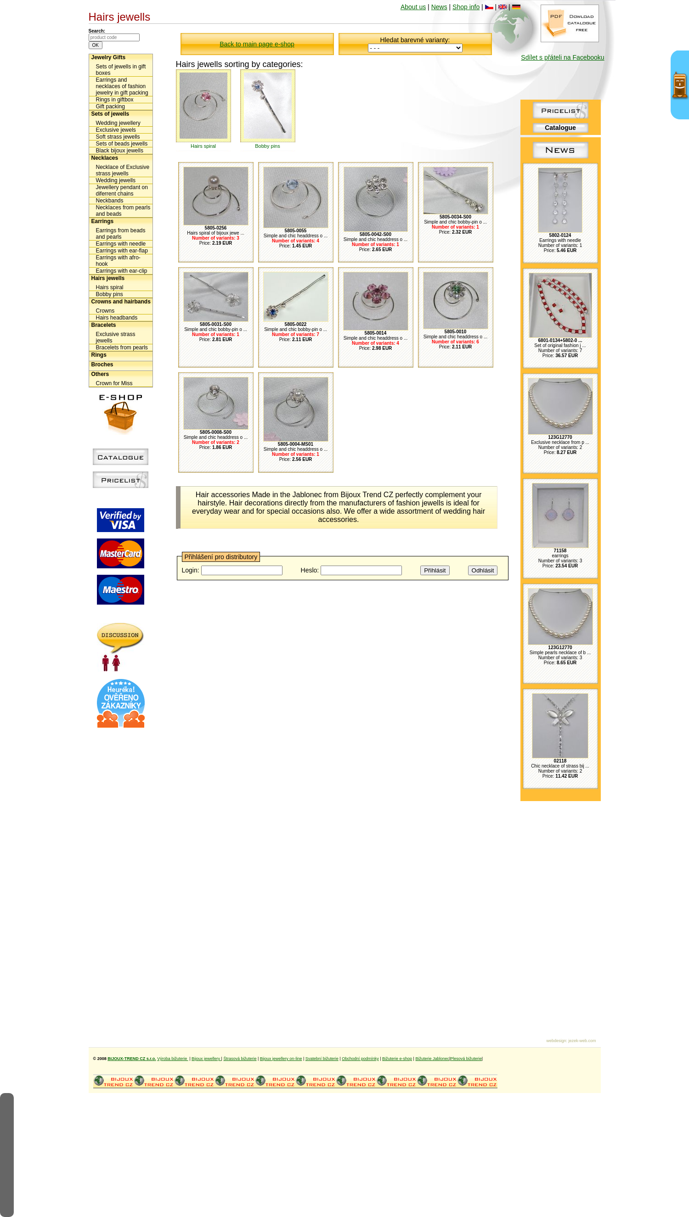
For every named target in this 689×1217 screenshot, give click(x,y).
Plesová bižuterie (466, 1058)
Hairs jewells (108, 278)
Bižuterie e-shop (397, 1058)
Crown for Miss (114, 383)
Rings (99, 355)
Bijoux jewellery (206, 1058)
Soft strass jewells (118, 137)
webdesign (556, 1040)
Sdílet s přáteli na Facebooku (562, 57)
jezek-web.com (582, 1040)
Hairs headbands (117, 317)
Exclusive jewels (116, 130)
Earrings (102, 221)
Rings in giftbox (115, 99)
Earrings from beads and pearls (121, 233)
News (439, 7)
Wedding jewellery (118, 123)
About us (413, 7)
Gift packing (110, 106)
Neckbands (110, 200)
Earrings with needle (121, 244)
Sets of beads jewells (122, 143)
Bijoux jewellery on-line (281, 1058)
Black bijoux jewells (119, 150)
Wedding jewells (116, 180)
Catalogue (560, 127)
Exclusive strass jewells (116, 337)
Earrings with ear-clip (121, 271)
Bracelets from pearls (122, 347)
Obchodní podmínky (360, 1058)
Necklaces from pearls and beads (123, 210)
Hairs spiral (110, 287)
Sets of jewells (110, 114)
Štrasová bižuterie (239, 1058)
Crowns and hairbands (121, 301)
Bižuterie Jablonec (432, 1058)
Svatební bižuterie (322, 1058)
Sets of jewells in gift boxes (121, 69)
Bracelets (103, 325)
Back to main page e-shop (257, 44)
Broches (102, 364)
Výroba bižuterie (172, 1058)
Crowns (105, 311)
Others (100, 374)
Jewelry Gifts (108, 57)
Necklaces (105, 158)
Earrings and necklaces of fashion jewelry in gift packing (122, 86)
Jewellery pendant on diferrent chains (122, 190)
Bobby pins (109, 294)
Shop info (466, 7)
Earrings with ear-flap (122, 250)
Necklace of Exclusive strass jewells (123, 170)
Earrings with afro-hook (118, 260)
